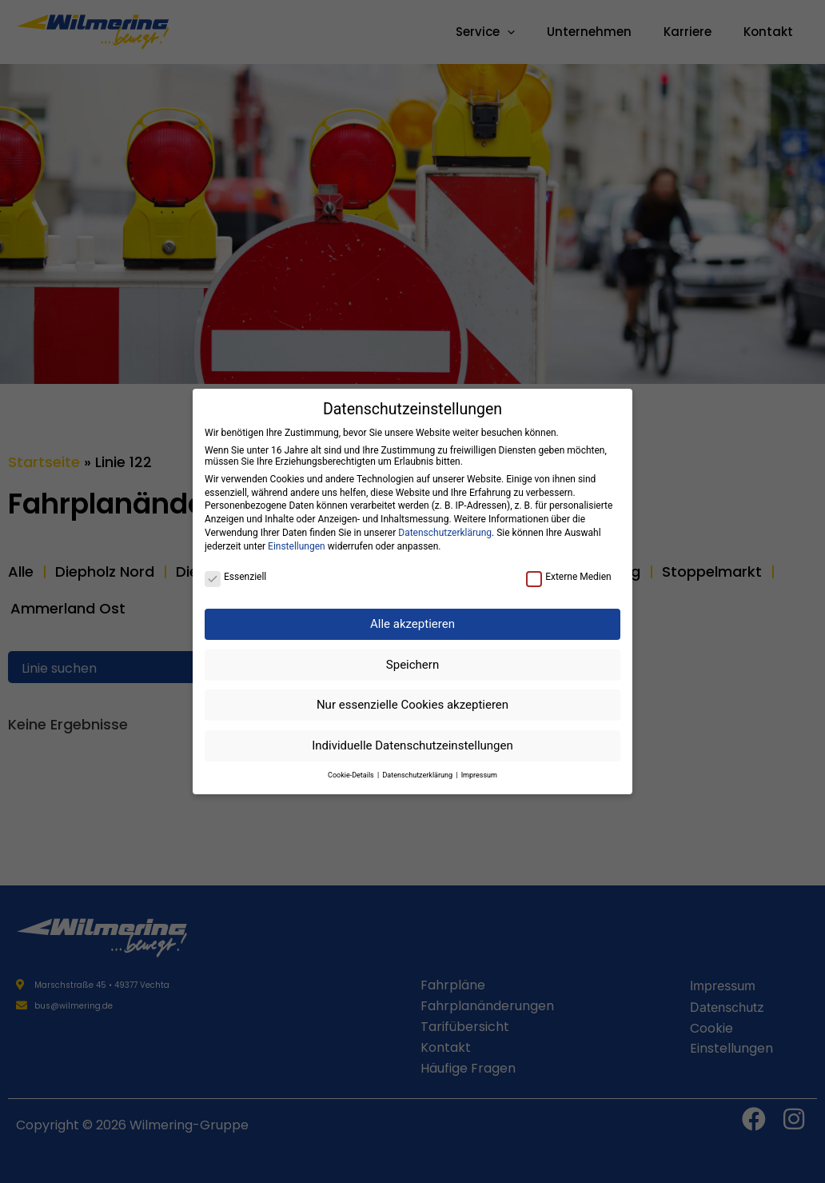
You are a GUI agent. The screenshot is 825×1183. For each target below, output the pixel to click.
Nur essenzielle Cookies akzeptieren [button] (412, 704)
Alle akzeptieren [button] (412, 624)
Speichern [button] (412, 664)
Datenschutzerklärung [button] (418, 775)
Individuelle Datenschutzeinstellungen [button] (412, 745)
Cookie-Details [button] (352, 775)
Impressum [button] (479, 775)
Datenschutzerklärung (445, 532)
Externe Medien (569, 576)
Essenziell (235, 576)
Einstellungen (296, 546)
